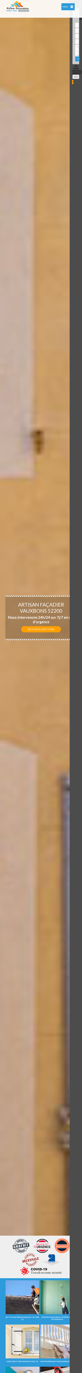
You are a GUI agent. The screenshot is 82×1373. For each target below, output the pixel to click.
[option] (41, 686)
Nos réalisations (41, 629)
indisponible (6, 15)
